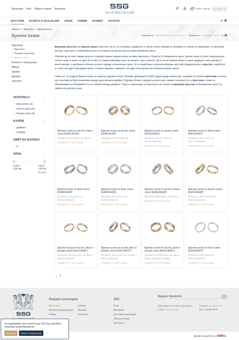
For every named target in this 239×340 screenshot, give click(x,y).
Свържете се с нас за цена (70, 142)
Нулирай (42, 172)
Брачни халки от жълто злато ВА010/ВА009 (205, 190)
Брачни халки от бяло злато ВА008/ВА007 (73, 190)
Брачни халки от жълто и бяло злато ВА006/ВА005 (162, 190)
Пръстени (28, 29)
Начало (15, 29)
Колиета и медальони (24, 62)
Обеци (15, 66)
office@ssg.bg (171, 309)
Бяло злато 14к (23, 104)
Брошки (16, 76)
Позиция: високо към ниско (171, 35)
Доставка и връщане (126, 314)
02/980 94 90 (215, 305)
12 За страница (210, 35)
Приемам (11, 333)
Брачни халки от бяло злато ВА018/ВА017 (204, 132)
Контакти (59, 8)
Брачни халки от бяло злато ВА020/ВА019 (204, 249)
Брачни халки (21, 57)
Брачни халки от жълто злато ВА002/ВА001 (118, 132)
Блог (28, 8)
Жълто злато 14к (24, 108)
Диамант (19, 127)
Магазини (17, 8)
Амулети (17, 80)
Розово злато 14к (24, 113)
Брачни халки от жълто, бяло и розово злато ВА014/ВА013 (119, 249)
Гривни (16, 71)
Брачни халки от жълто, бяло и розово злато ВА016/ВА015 (162, 249)
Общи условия (43, 8)
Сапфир (19, 132)
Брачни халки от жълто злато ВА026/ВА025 (161, 132)
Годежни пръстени (24, 53)
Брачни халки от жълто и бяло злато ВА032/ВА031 (74, 132)
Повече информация (31, 333)
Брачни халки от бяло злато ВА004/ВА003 (117, 190)
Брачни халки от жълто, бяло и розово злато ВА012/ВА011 (75, 249)
